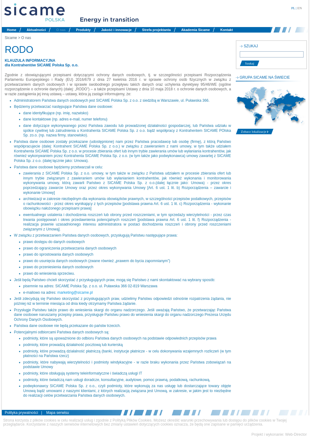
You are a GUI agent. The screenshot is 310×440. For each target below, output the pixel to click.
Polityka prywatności (21, 413)
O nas (61, 30)
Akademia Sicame (195, 30)
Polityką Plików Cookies (132, 420)
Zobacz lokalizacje (255, 131)
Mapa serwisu (57, 413)
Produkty (83, 30)
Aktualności (36, 30)
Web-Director (296, 434)
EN (299, 8)
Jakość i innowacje (116, 30)
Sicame (11, 38)
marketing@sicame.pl (75, 292)
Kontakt (226, 30)
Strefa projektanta (156, 30)
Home (12, 30)
